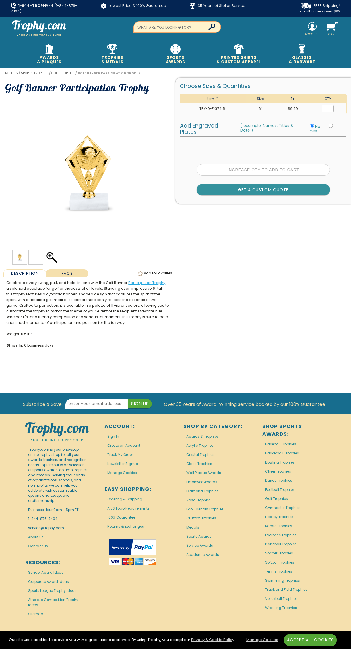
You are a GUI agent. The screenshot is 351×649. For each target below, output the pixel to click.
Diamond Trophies (202, 491)
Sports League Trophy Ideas (52, 590)
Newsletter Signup (122, 463)
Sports (175, 54)
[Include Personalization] (331, 126)
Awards (49, 54)
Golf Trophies (276, 498)
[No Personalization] (312, 126)
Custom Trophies (201, 518)
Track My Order (120, 454)
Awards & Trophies (202, 436)
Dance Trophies (278, 480)
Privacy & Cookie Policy (212, 639)
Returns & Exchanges (125, 526)
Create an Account (123, 445)
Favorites (158, 273)
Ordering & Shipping (124, 499)
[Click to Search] (212, 27)
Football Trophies (280, 489)
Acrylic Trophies (200, 445)
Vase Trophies (198, 500)
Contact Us (38, 546)
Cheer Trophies (278, 471)
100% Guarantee (121, 517)
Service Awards (199, 545)
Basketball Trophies (282, 453)
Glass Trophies (199, 463)
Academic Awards (202, 554)
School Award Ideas (45, 572)
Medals (192, 527)
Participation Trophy (146, 282)
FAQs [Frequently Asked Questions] (67, 273)
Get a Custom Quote (263, 190)
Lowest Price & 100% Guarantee (133, 6)
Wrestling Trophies (281, 607)
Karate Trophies (278, 525)
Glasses (302, 54)
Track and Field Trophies (286, 589)
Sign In (113, 436)
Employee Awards (201, 481)
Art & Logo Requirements (128, 508)
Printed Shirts (238, 54)
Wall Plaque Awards (203, 472)
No (317, 126)
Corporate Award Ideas (48, 581)
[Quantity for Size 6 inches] (328, 108)
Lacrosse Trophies (280, 535)
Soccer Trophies (279, 553)
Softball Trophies (279, 562)
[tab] (24, 273)
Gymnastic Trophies (282, 507)
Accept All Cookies (310, 640)
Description (25, 273)
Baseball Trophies (280, 444)
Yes (313, 131)
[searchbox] (177, 27)
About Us (36, 537)
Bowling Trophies (280, 462)
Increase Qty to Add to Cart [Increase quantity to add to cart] (263, 170)
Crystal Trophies (200, 454)
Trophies (112, 54)
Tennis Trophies (278, 571)
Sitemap (35, 614)
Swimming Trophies (282, 580)
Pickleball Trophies (281, 544)
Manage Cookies (122, 472)
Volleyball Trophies (281, 598)
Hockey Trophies (279, 516)
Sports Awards (199, 536)
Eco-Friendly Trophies (205, 509)
